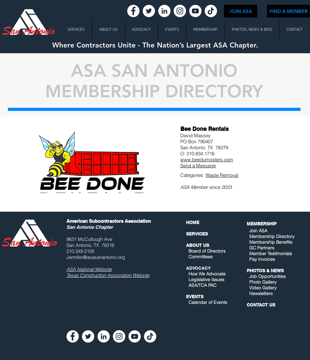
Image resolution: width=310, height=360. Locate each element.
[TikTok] (211, 11)
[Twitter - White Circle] (149, 11)
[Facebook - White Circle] (133, 11)
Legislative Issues (206, 279)
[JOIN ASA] (240, 11)
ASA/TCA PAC (202, 285)
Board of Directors (207, 251)
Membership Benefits (270, 242)
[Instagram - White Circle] (180, 11)
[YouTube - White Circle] (195, 11)
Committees (201, 257)
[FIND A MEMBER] (288, 11)
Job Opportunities (267, 276)
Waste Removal (222, 175)
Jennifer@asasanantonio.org (95, 257)
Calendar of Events (208, 302)
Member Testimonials (270, 253)
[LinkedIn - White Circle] (164, 11)
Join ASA (258, 231)
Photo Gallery (262, 282)
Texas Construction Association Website (107, 275)
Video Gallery (262, 288)
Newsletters (260, 293)
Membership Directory (271, 236)
